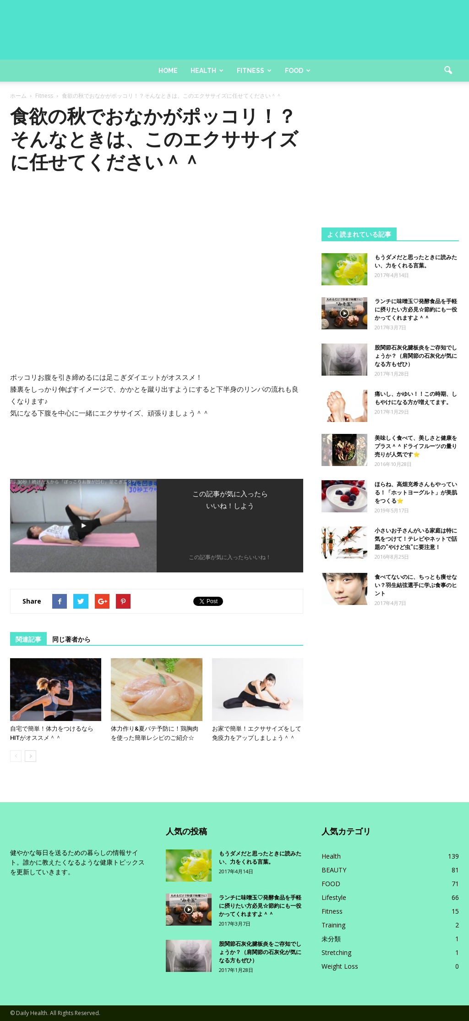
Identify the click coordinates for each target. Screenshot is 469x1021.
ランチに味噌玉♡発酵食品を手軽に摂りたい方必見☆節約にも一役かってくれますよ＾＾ (416, 309)
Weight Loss (340, 966)
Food (298, 70)
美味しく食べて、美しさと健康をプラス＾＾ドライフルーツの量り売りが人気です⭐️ (416, 446)
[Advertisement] (390, 162)
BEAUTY (334, 870)
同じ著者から (71, 639)
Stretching (336, 952)
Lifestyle (334, 897)
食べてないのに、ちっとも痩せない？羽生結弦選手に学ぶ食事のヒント (416, 585)
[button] (448, 71)
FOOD (331, 883)
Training (333, 925)
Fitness (254, 70)
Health (207, 70)
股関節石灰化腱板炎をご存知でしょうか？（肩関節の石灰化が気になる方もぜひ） (416, 355)
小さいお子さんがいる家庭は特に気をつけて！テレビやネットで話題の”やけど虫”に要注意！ (416, 538)
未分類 (331, 938)
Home (168, 70)
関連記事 (28, 639)
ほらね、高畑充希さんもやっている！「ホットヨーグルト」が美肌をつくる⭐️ (416, 492)
